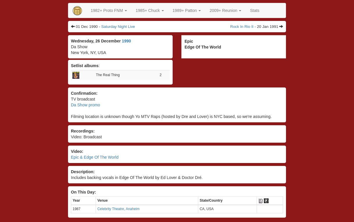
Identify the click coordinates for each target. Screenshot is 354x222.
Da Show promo (85, 105)
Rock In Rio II (241, 26)
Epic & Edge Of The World (95, 157)
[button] (108, 10)
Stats (254, 10)
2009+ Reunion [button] (225, 10)
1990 (126, 41)
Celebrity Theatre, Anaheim (118, 209)
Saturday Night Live (118, 26)
